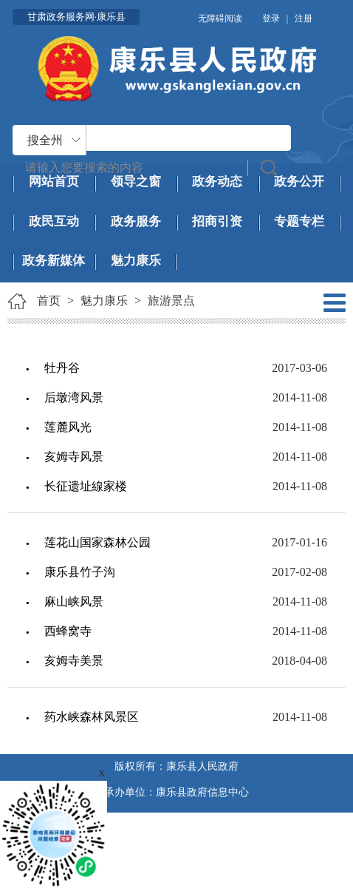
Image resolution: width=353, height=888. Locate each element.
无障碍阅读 (220, 18)
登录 (271, 18)
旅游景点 (171, 300)
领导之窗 (136, 181)
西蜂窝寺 (68, 631)
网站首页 (54, 181)
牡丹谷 (62, 368)
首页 (49, 300)
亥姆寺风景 (73, 456)
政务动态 (217, 181)
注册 (303, 18)
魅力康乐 (136, 261)
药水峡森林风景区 (91, 717)
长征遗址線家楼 (85, 486)
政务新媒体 (53, 261)
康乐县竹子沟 (79, 572)
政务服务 (136, 221)
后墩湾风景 (73, 397)
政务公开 (299, 181)
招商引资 (217, 221)
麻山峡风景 (73, 601)
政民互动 (54, 221)
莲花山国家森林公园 (97, 542)
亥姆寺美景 (73, 660)
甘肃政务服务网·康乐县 (76, 16)
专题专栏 (299, 221)
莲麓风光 (68, 427)
